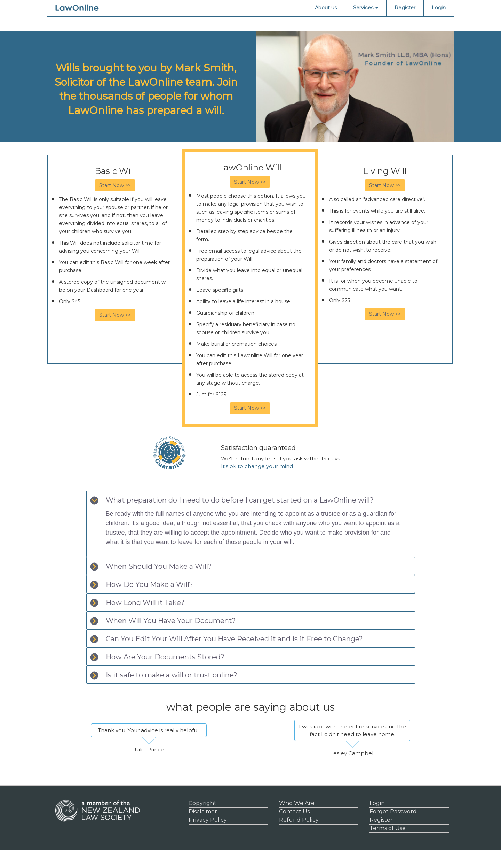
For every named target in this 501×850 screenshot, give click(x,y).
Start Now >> (115, 185)
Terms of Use (387, 828)
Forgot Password (393, 811)
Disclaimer (203, 811)
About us (326, 8)
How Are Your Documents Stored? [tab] (157, 657)
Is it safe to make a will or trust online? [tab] (163, 675)
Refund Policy (299, 820)
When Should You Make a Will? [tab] (151, 566)
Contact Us (294, 811)
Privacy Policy (208, 820)
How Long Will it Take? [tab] (137, 602)
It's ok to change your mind (257, 466)
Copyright (202, 803)
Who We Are (297, 803)
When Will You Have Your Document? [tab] (163, 621)
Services (365, 8)
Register (405, 8)
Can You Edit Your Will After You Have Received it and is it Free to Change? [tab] (226, 639)
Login (439, 8)
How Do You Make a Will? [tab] (141, 584)
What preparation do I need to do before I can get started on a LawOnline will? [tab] (232, 500)
